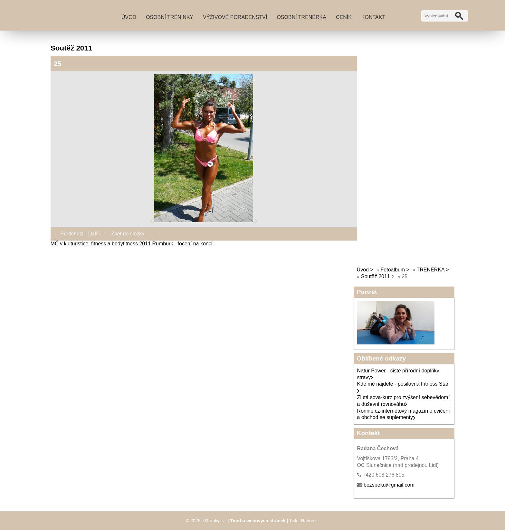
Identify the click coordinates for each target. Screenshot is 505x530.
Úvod (128, 17)
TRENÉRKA (430, 269)
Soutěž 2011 (375, 276)
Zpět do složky (127, 233)
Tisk (293, 520)
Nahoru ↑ (310, 520)
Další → (97, 233)
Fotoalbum (393, 269)
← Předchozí (68, 233)
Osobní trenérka (301, 17)
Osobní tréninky (169, 17)
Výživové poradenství (235, 17)
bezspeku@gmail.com (389, 485)
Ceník (344, 17)
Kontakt (373, 17)
